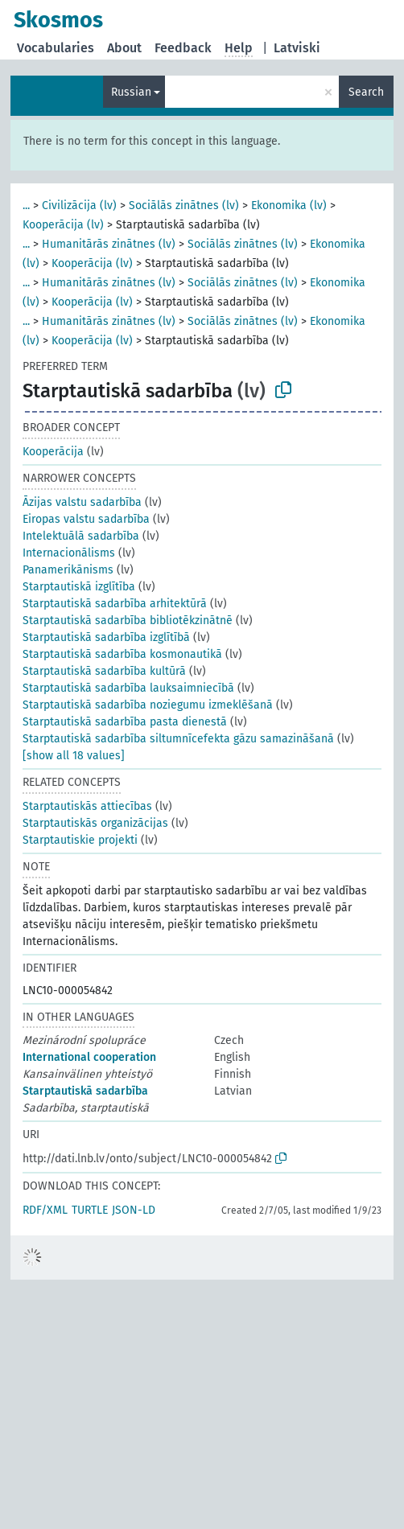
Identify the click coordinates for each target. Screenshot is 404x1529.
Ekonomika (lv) (289, 205)
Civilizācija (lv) (79, 205)
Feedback (183, 47)
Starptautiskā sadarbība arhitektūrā (115, 603)
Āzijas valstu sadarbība (82, 502)
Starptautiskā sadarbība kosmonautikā (122, 654)
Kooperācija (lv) (63, 225)
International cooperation (89, 1057)
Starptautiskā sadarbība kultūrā (104, 671)
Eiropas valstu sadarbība (86, 519)
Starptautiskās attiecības (87, 806)
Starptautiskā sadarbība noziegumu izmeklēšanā (148, 705)
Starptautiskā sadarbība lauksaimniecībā (128, 688)
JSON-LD (133, 1210)
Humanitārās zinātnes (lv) (108, 244)
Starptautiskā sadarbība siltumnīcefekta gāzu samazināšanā (178, 739)
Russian (131, 92)
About (124, 47)
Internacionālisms (69, 553)
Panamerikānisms (68, 570)
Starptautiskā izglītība (79, 587)
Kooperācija (53, 451)
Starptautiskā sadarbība (85, 1091)
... (26, 205)
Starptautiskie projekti (80, 840)
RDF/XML (45, 1210)
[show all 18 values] (74, 755)
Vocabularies (55, 47)
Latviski (297, 47)
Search (366, 92)
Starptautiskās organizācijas (95, 823)
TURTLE (90, 1210)
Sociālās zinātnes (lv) (184, 205)
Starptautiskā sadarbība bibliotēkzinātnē (128, 620)
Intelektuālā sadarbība (81, 536)
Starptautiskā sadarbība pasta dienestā (125, 722)
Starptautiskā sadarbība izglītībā (106, 637)
